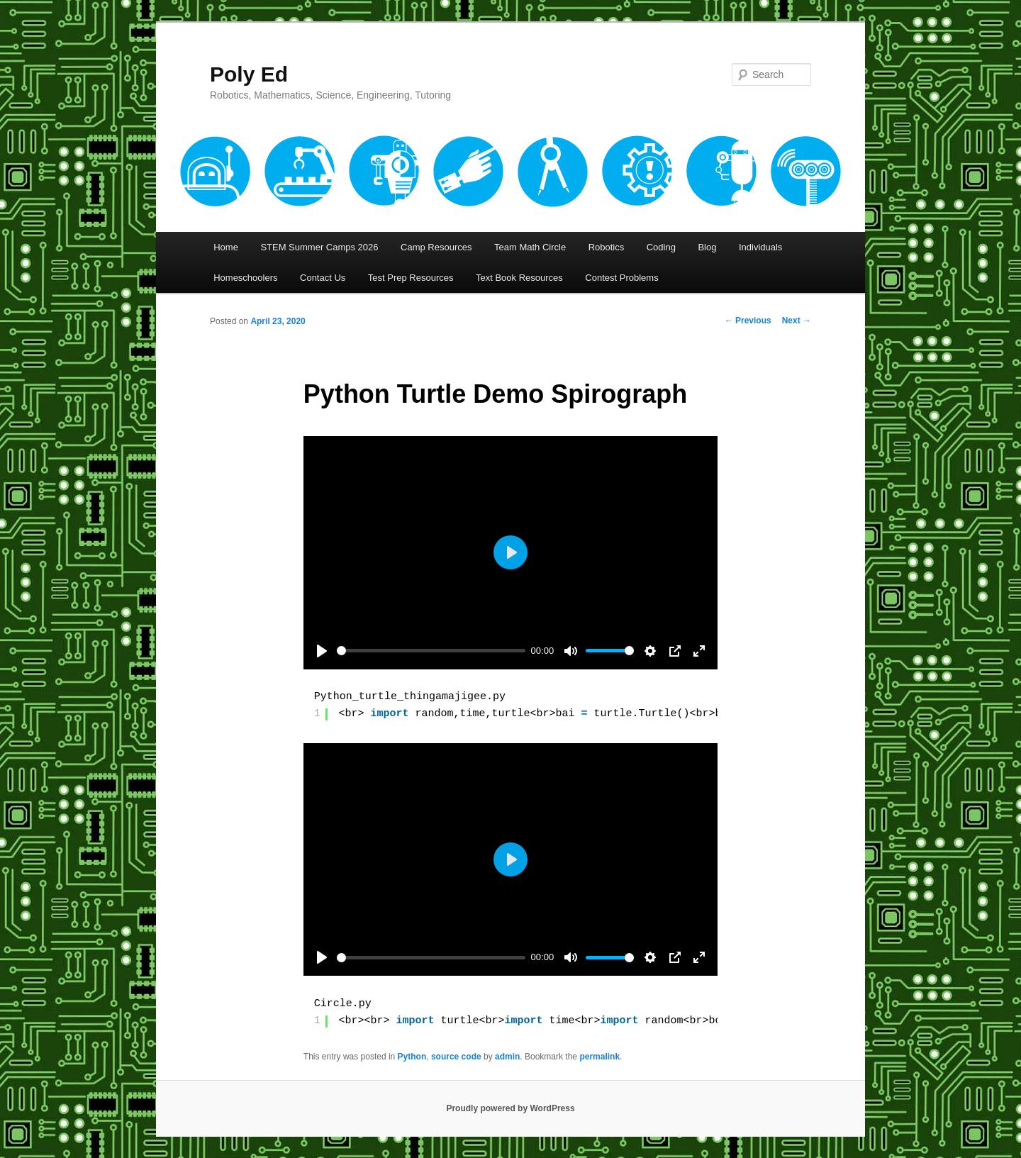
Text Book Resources (519, 277)
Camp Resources (436, 247)
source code (456, 1057)
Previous (748, 320)
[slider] (431, 650)
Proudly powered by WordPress (510, 1108)
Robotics (606, 247)
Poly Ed (249, 74)
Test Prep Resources (411, 277)
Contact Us (322, 277)
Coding (661, 247)
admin (507, 1057)
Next (796, 320)
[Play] (322, 651)
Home (225, 247)
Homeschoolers (245, 277)
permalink (599, 1057)
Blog (707, 247)
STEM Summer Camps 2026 (319, 247)
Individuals (760, 247)
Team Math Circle (530, 247)
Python (412, 1057)
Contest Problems (621, 277)
